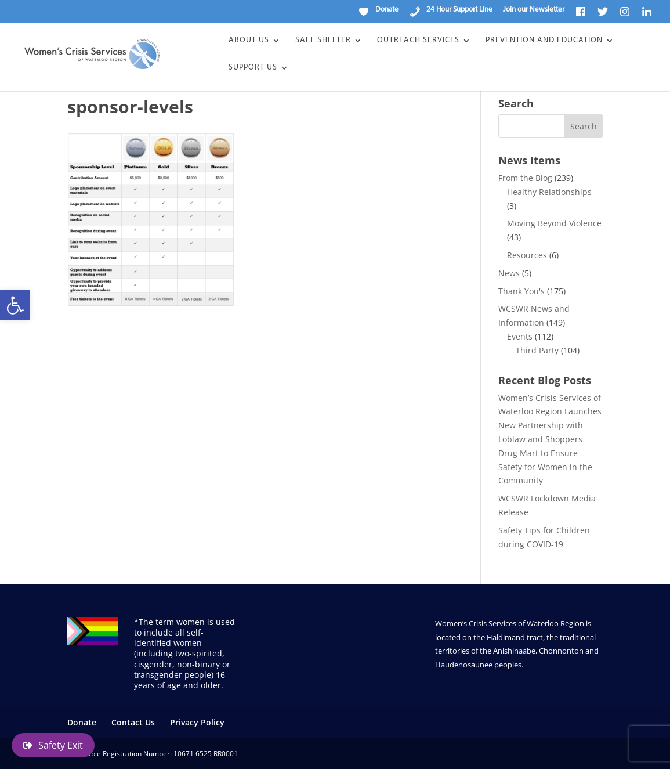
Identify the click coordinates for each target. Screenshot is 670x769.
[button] (15, 305)
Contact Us (133, 722)
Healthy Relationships (549, 191)
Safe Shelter (323, 41)
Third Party (537, 350)
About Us (249, 41)
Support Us (253, 68)
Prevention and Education (544, 41)
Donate (81, 722)
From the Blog (525, 177)
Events (520, 336)
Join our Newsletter (533, 9)
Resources (527, 255)
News (509, 273)
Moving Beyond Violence (554, 223)
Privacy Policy (197, 722)
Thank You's (521, 291)
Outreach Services (418, 41)
